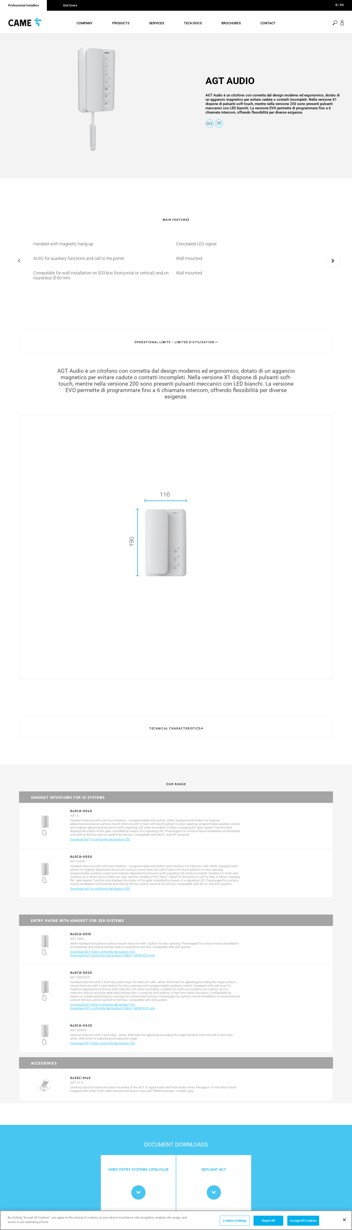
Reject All (268, 1221)
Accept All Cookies (303, 1221)
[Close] (344, 1220)
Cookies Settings (234, 1221)
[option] (97, 102)
